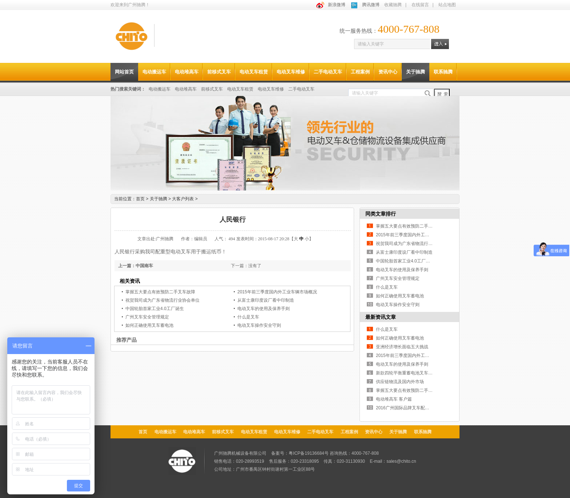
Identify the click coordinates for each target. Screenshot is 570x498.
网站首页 (124, 72)
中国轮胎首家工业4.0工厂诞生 (154, 308)
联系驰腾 (443, 72)
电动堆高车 (186, 72)
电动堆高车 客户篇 (394, 399)
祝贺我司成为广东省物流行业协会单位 (162, 300)
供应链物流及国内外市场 (400, 381)
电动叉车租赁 (254, 72)
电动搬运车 (154, 72)
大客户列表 (184, 198)
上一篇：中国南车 (135, 265)
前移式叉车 (219, 72)
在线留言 (420, 4)
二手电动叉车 (328, 72)
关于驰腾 (415, 72)
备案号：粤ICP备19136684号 (299, 453)
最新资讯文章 (380, 317)
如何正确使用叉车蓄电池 (149, 325)
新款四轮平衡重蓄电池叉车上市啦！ (411, 372)
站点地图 (447, 4)
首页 (140, 198)
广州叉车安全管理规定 (147, 317)
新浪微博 (336, 4)
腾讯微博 (371, 4)
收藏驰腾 (393, 4)
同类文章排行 (380, 214)
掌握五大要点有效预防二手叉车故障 (160, 291)
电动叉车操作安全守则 (259, 325)
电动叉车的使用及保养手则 (263, 308)
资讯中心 (387, 72)
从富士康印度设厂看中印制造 (265, 300)
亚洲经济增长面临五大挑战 (402, 346)
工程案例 (360, 72)
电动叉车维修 (291, 72)
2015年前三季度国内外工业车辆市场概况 (277, 291)
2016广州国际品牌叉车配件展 (405, 407)
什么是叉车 (248, 317)
